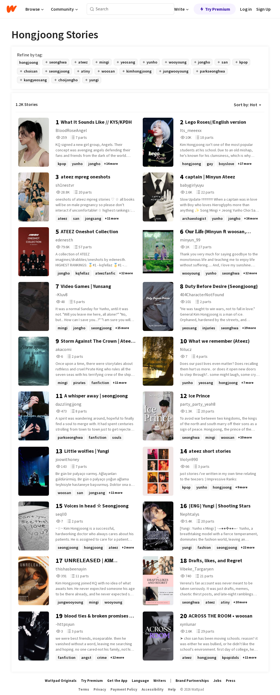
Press (230, 680)
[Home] (12, 9)
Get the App (117, 680)
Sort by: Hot (247, 104)
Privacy (100, 689)
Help (172, 689)
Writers (159, 680)
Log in (246, 9)
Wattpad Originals (61, 680)
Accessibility (153, 689)
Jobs (217, 680)
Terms (83, 689)
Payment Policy (123, 689)
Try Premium (214, 9)
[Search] (92, 9)
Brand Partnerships (192, 680)
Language (140, 680)
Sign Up (263, 9)
